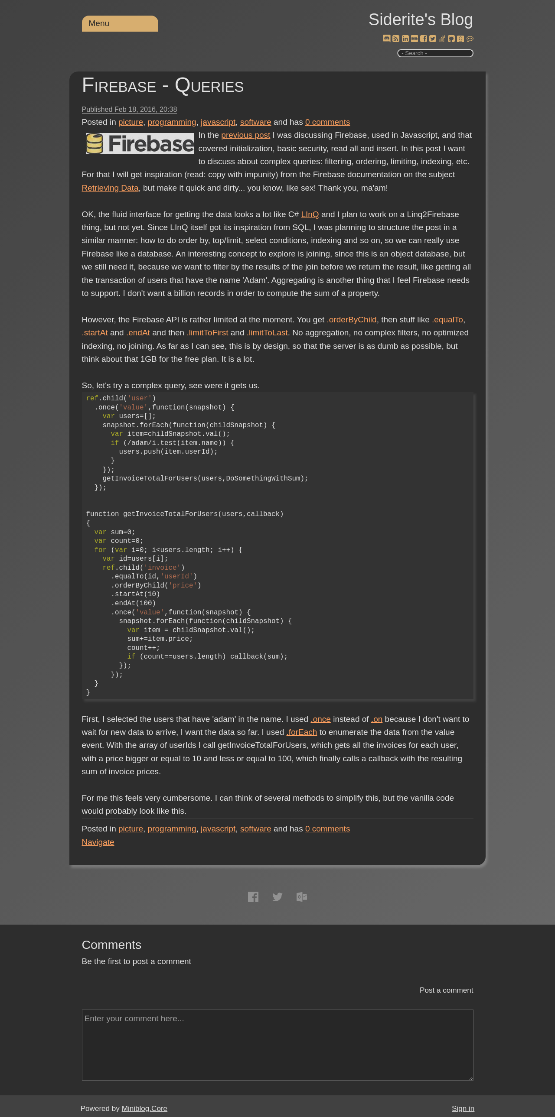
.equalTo (447, 319)
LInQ (310, 214)
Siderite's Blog (421, 19)
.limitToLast (267, 332)
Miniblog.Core (144, 1108)
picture (130, 122)
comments (327, 122)
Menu (99, 23)
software (255, 122)
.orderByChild (352, 319)
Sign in (463, 1108)
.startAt (95, 332)
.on (376, 719)
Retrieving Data (110, 187)
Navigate (98, 842)
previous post (245, 135)
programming (172, 122)
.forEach (302, 732)
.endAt (138, 332)
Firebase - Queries (163, 84)
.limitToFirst (207, 332)
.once (320, 719)
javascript (218, 122)
